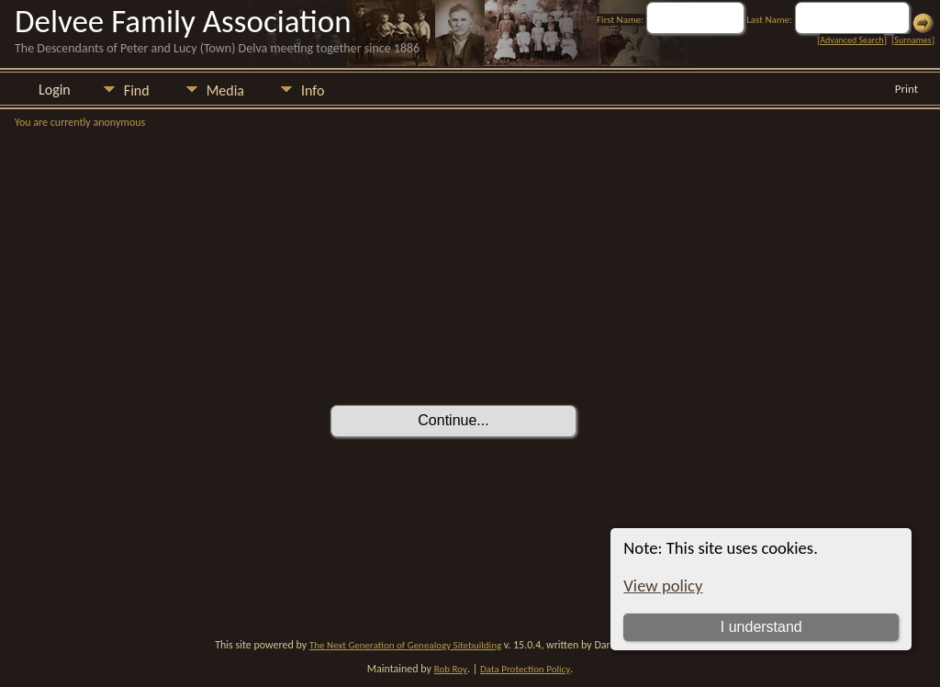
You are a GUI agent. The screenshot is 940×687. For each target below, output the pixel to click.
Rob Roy (450, 669)
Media (225, 90)
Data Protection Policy (525, 669)
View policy (662, 585)
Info (312, 90)
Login (55, 89)
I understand (761, 627)
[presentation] (470, 353)
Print (906, 89)
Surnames (912, 40)
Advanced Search (851, 40)
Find (137, 90)
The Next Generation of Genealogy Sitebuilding (405, 645)
